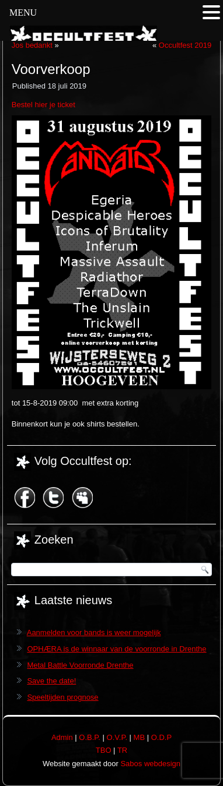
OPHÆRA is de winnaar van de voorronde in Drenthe (116, 648)
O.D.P (161, 737)
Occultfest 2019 (185, 45)
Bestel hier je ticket (43, 104)
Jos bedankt (32, 45)
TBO (104, 750)
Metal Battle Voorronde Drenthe (80, 665)
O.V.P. (117, 737)
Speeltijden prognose (62, 697)
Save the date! (51, 680)
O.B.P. (89, 737)
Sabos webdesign (150, 763)
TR (122, 750)
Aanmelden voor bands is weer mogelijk (94, 632)
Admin (62, 737)
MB (139, 737)
